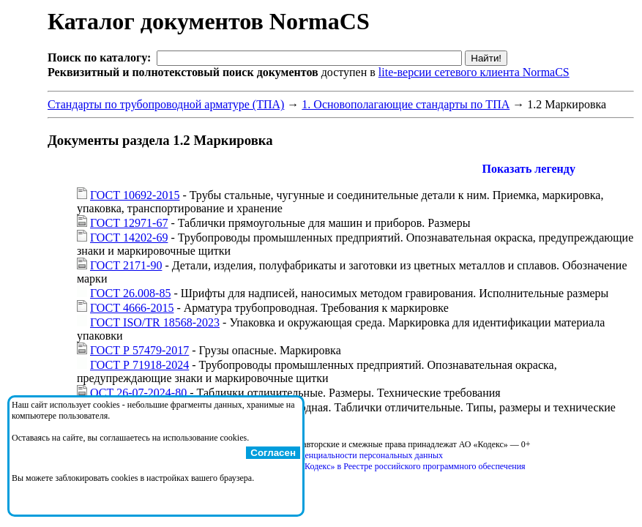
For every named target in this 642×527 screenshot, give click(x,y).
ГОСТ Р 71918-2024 (139, 365)
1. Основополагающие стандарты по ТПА (406, 104)
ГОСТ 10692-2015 (134, 195)
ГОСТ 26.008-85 (130, 293)
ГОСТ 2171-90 (126, 265)
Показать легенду (528, 168)
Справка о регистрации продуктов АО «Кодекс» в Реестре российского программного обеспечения (340, 466)
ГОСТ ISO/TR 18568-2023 (155, 322)
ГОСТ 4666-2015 (131, 308)
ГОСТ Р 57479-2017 (139, 350)
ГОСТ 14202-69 (129, 237)
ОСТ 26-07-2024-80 (138, 392)
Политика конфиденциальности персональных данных (341, 455)
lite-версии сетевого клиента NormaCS (474, 72)
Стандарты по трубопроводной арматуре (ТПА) (166, 104)
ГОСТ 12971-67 (129, 223)
